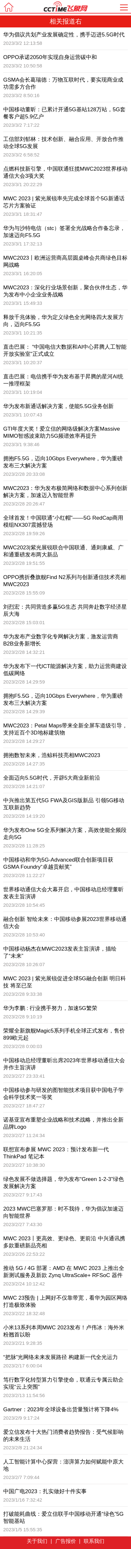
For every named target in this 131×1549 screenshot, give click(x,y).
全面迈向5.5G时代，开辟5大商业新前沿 (51, 778)
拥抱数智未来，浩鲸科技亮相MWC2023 (51, 755)
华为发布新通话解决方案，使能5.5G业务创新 (58, 406)
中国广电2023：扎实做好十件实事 (45, 1491)
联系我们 (94, 1541)
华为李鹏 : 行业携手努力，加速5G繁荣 (50, 1008)
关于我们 (37, 1541)
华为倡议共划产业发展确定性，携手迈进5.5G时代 (64, 35)
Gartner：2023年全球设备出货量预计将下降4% (60, 1409)
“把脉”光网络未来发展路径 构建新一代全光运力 (60, 1357)
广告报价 (65, 1541)
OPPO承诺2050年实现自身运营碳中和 (50, 57)
